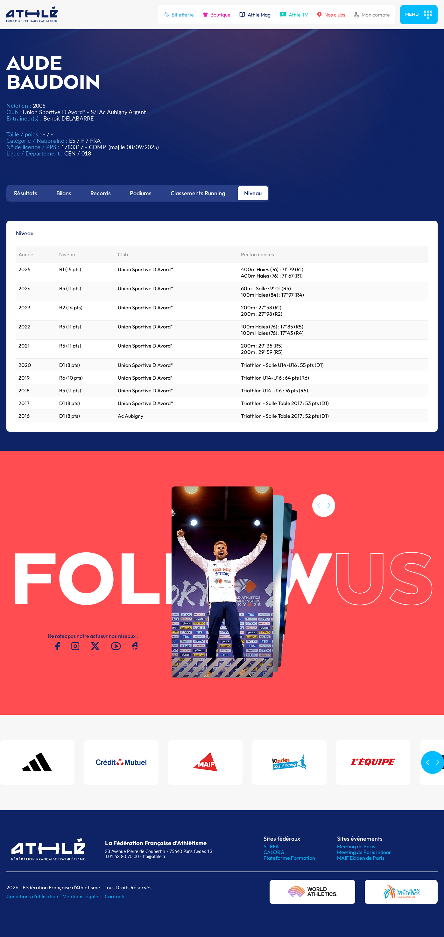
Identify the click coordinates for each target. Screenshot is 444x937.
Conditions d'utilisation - (34, 896)
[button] (329, 514)
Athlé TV (293, 14)
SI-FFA (271, 846)
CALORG (274, 852)
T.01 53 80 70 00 (122, 856)
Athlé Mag (255, 14)
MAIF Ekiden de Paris (360, 858)
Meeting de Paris (356, 846)
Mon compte (372, 14)
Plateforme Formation (289, 858)
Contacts (115, 896)
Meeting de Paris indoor (364, 852)
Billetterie (178, 14)
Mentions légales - (83, 896)
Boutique (216, 14)
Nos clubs (331, 14)
